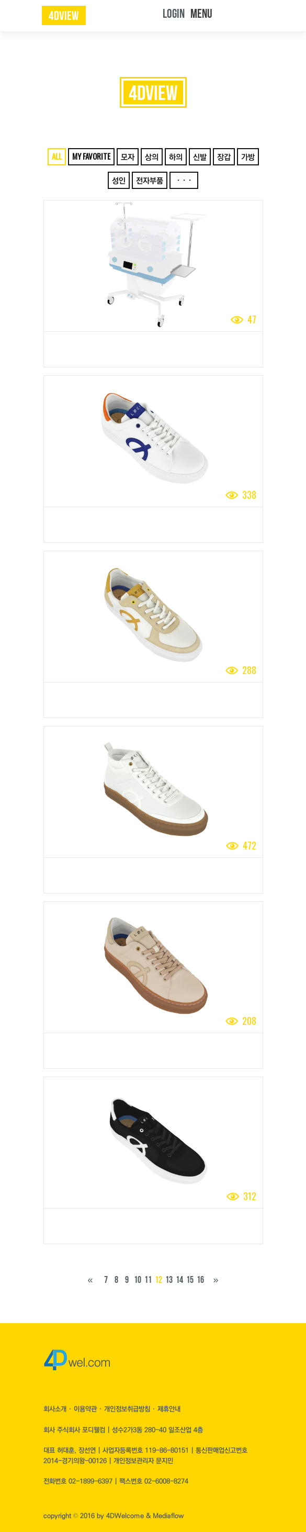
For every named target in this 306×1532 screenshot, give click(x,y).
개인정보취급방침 (128, 1409)
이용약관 (86, 1409)
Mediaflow (168, 1515)
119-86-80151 (167, 1450)
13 (169, 1279)
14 (179, 1279)
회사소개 (56, 1409)
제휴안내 (168, 1409)
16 (200, 1279)
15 (190, 1279)
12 (158, 1279)
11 (148, 1279)
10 (137, 1279)
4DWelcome (125, 1515)
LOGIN (174, 13)
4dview (64, 16)
